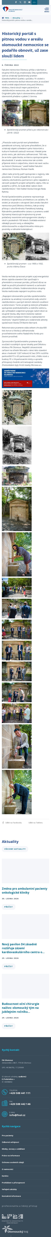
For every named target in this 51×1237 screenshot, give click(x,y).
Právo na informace (11, 1155)
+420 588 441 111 (20, 1093)
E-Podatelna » (8, 1079)
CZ (34, 2)
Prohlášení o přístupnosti (13, 1182)
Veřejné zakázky (9, 1189)
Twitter (20, 2)
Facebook (16, 2)
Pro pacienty (7, 1135)
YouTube (29, 2)
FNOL (7, 18)
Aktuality (17, 18)
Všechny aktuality (15, 849)
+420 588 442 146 (20, 1103)
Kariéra (5, 1176)
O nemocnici (7, 1169)
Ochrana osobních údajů (13, 1162)
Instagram (25, 2)
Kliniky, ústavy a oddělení (13, 1149)
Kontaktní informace (11, 1196)
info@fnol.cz (17, 1115)
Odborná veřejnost (10, 1142)
